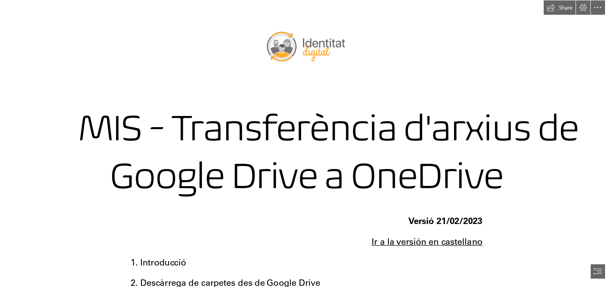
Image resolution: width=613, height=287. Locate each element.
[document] (306, 143)
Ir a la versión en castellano (427, 242)
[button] (560, 7)
